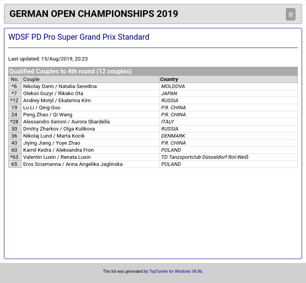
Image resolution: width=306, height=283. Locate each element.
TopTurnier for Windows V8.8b (175, 271)
